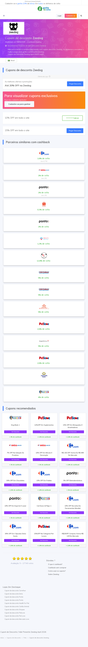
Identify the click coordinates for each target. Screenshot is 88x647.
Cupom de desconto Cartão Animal (17, 606)
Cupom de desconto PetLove (15, 613)
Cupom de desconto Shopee (15, 609)
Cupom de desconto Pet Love (15, 616)
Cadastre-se (70, 16)
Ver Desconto (15, 432)
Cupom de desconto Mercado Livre (17, 619)
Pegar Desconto (75, 84)
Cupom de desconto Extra (14, 594)
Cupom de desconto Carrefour (15, 590)
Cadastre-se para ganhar (19, 104)
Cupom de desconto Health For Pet (17, 603)
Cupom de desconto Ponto (14, 597)
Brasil (11, 60)
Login (59, 16)
